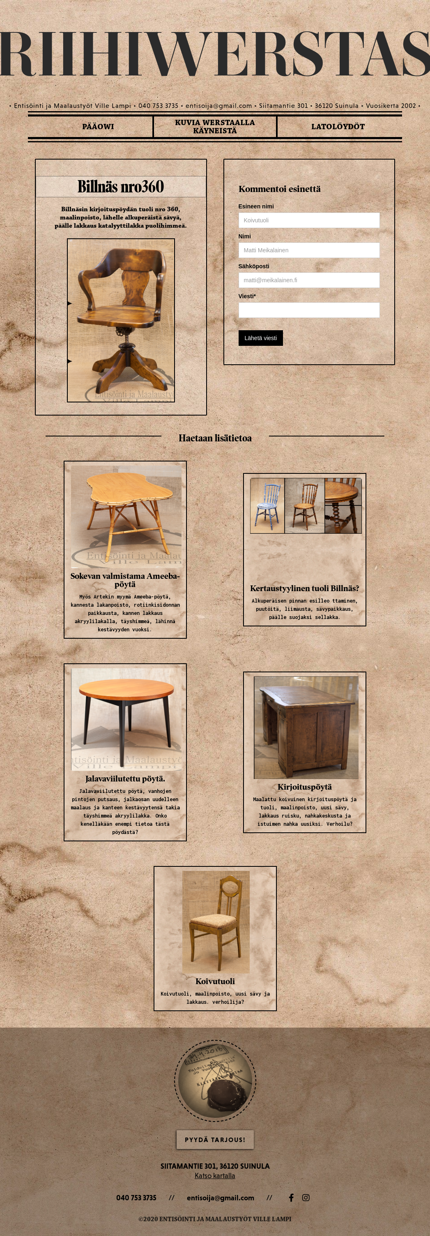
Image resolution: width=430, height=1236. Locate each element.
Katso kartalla (215, 1175)
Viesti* (247, 296)
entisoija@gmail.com (220, 1197)
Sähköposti (254, 266)
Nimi (245, 236)
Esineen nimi (256, 206)
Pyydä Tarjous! (215, 1139)
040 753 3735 (136, 1197)
